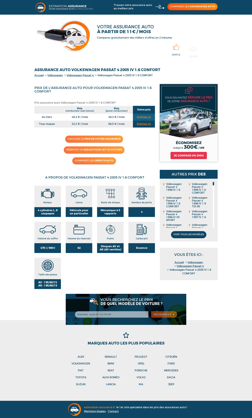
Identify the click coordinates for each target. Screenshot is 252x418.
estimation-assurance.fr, (100, 407)
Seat (111, 370)
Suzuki (81, 384)
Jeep (171, 384)
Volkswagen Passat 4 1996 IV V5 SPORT (174, 216)
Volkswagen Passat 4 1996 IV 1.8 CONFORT (174, 202)
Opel (141, 363)
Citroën (171, 356)
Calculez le (93, 138)
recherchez (164, 314)
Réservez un (93, 149)
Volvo (141, 377)
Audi (81, 356)
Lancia (111, 384)
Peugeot (141, 356)
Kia (141, 384)
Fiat (81, 370)
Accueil (39, 75)
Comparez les (192, 6)
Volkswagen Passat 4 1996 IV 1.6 (174, 187)
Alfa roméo (110, 377)
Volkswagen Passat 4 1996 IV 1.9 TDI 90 (199, 202)
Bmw (111, 363)
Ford (171, 363)
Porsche (141, 370)
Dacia (171, 377)
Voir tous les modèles (188, 234)
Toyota (80, 377)
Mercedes (171, 370)
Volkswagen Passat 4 (80, 75)
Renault (111, 356)
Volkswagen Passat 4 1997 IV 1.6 (199, 214)
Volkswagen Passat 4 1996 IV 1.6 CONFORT (199, 188)
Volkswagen (55, 75)
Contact (113, 411)
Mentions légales (95, 411)
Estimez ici (144, 117)
